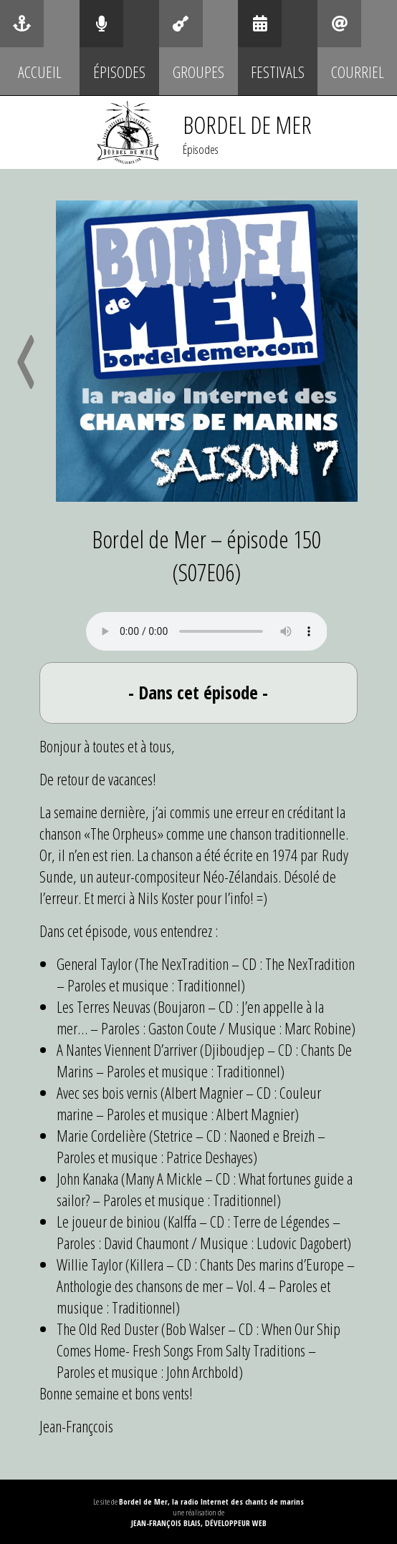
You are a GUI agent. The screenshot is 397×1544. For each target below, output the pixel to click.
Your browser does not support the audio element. (206, 631)
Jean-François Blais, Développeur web (199, 1523)
